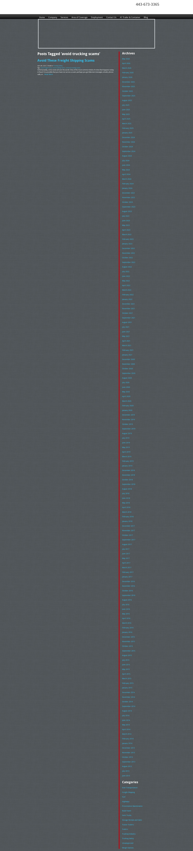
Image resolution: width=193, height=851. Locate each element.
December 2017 (127, 501)
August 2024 (126, 150)
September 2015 (128, 619)
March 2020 (126, 383)
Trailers (124, 788)
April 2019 (125, 431)
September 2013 (128, 724)
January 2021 (126, 339)
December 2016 (127, 553)
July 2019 (125, 417)
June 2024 (125, 159)
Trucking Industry (128, 793)
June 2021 (125, 317)
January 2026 (126, 76)
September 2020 (128, 356)
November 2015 (128, 610)
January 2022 (126, 286)
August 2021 (126, 308)
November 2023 (128, 190)
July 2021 (125, 312)
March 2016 (126, 593)
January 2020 (126, 391)
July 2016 (125, 575)
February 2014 (127, 702)
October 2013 (127, 720)
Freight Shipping (128, 753)
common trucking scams (71, 67)
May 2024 (125, 164)
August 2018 (126, 466)
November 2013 (128, 715)
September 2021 (128, 304)
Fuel (123, 758)
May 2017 (125, 531)
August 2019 (126, 413)
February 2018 (127, 492)
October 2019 (127, 404)
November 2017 (128, 505)
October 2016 (127, 562)
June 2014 (125, 685)
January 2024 (126, 181)
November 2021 (128, 295)
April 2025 (125, 115)
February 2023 (127, 229)
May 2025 (125, 111)
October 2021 (127, 299)
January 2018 (126, 496)
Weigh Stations (127, 806)
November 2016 (128, 558)
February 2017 (127, 545)
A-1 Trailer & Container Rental (110, 843)
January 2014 (126, 707)
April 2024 (125, 168)
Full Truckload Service (128, 843)
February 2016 (127, 597)
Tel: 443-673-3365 (115, 831)
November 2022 (128, 242)
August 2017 (126, 518)
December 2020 (127, 343)
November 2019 (128, 400)
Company (53, 16)
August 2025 (126, 98)
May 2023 (125, 216)
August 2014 (126, 676)
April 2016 (125, 588)
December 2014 (127, 658)
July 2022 (125, 260)
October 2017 (127, 509)
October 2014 (127, 667)
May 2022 (125, 269)
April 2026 (125, 63)
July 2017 (125, 523)
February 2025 (127, 124)
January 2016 (126, 601)
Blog (150, 16)
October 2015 (127, 615)
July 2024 (125, 155)
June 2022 (125, 264)
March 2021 (126, 330)
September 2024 (128, 146)
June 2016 (125, 579)
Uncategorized (127, 801)
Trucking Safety (57, 65)
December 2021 (127, 290)
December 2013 (127, 711)
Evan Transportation (129, 749)
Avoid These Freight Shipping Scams (64, 60)
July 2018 (125, 470)
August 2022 (126, 255)
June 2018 (125, 474)
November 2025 (128, 85)
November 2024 (128, 137)
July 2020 (125, 365)
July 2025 (125, 102)
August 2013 (126, 728)
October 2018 (127, 457)
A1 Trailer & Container (134, 16)
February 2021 (127, 334)
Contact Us (114, 16)
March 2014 (126, 698)
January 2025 (126, 128)
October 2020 (127, 352)
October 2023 (127, 194)
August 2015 (126, 623)
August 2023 (126, 203)
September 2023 (128, 199)
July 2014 (125, 680)
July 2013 (125, 733)
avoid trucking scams (58, 67)
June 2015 (125, 632)
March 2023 (126, 225)
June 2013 (125, 737)
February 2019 (127, 439)
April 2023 (125, 220)
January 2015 (126, 654)
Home (42, 16)
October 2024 (127, 142)
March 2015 (126, 645)
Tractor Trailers (127, 784)
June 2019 (125, 422)
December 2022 (127, 238)
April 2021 (125, 326)
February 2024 (127, 177)
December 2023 (127, 185)
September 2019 (128, 409)
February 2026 (127, 71)
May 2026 (125, 58)
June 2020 (125, 369)
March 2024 (126, 172)
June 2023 (125, 212)
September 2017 (128, 514)
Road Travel (126, 771)
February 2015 (127, 650)
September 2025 (128, 93)
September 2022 (128, 251)
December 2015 (127, 606)
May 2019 (125, 426)
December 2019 (127, 396)
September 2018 (128, 461)
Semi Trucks (126, 775)
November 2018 (128, 453)
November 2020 (128, 347)
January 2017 (126, 549)
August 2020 (126, 361)
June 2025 (125, 107)
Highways (125, 762)
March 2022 (126, 277)
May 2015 (125, 636)
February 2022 (127, 282)
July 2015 (125, 628)
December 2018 (127, 448)
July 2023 (125, 207)
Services (65, 16)
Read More (48, 73)
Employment (99, 16)
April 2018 (125, 483)
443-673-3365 (147, 4)
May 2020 (125, 374)
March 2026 (126, 67)
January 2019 (126, 444)
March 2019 (126, 435)
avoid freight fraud (45, 67)
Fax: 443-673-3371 (115, 833)
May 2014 (125, 689)
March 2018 (126, 488)
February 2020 (127, 387)
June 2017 (125, 527)
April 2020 (125, 378)
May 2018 (125, 479)
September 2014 (128, 672)
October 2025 (127, 89)
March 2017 (126, 540)
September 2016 (128, 566)
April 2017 (125, 536)
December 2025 (127, 80)
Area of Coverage (81, 16)
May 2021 (125, 321)
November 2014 (128, 663)
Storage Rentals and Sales (131, 780)
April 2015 (125, 641)
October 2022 (127, 247)
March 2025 (126, 120)
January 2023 (126, 234)
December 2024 (127, 133)
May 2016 (125, 584)
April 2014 (125, 693)
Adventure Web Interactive (124, 849)
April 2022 (125, 273)
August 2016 (126, 571)
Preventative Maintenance (131, 766)
